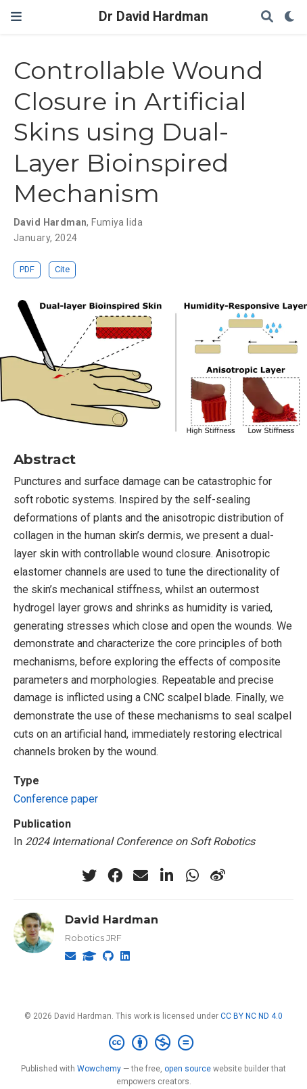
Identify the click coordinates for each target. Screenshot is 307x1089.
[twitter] (89, 875)
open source (187, 1068)
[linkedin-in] (166, 875)
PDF (27, 269)
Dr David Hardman (153, 16)
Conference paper (56, 798)
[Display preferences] (290, 17)
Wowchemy (99, 1068)
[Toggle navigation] (16, 16)
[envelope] (141, 875)
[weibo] (218, 875)
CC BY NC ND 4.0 (251, 1016)
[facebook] (115, 875)
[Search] (267, 17)
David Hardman (111, 919)
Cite (62, 269)
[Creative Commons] (154, 1043)
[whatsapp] (192, 875)
